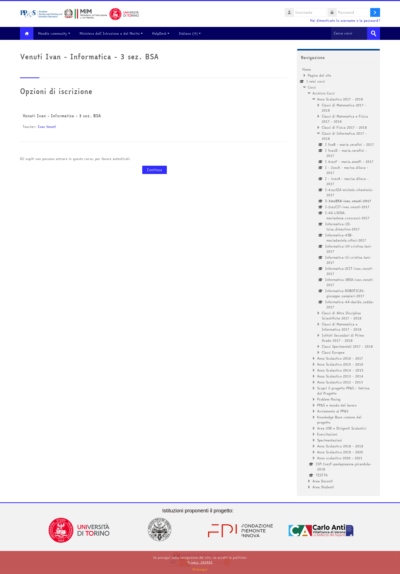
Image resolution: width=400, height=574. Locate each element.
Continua (154, 170)
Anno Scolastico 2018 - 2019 (340, 446)
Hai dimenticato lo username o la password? (345, 20)
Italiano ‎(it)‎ (191, 33)
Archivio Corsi (323, 93)
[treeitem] (338, 278)
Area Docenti (322, 481)
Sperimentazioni (329, 440)
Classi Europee (333, 352)
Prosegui (200, 569)
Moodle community (55, 33)
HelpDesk (161, 33)
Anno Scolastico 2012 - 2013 (340, 382)
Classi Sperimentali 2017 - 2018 (347, 346)
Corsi (312, 87)
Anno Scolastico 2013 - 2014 (340, 376)
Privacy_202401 (200, 562)
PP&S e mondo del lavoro (336, 405)
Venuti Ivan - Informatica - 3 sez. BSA (62, 116)
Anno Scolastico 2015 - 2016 (340, 364)
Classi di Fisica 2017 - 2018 (344, 127)
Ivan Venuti (47, 126)
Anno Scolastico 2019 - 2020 (340, 452)
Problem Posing (328, 399)
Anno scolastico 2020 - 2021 (339, 458)
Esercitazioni (327, 434)
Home (306, 69)
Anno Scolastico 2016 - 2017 (340, 358)
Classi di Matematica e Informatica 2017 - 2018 (341, 327)
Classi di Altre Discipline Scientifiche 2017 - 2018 (341, 315)
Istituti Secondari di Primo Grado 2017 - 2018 (343, 338)
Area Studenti (323, 487)
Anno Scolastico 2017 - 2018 (340, 99)
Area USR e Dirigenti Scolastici (341, 428)
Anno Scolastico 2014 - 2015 (340, 370)
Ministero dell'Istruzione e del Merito (112, 33)
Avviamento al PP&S (332, 411)
